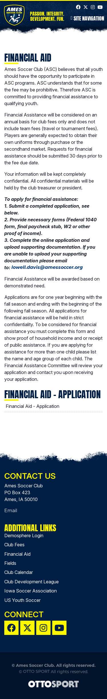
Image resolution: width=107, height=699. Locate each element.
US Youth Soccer (22, 600)
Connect (24, 614)
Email (10, 510)
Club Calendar (18, 572)
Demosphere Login (23, 535)
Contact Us (30, 476)
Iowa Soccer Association (30, 591)
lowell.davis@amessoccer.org (47, 267)
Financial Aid (17, 554)
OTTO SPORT (36, 671)
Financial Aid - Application (32, 406)
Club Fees (14, 544)
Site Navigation (87, 18)
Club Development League (31, 581)
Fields (10, 563)
